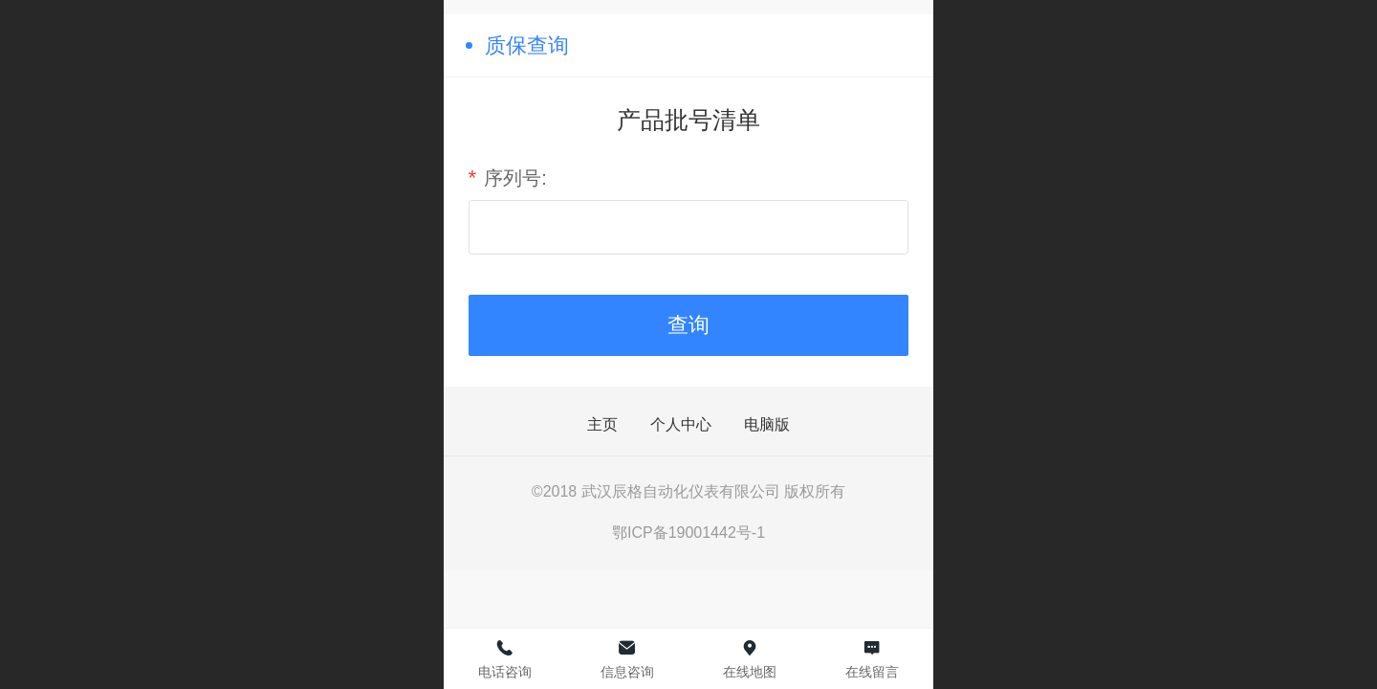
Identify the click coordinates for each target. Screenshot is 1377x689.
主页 (602, 425)
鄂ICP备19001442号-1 (688, 532)
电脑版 (767, 425)
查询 (688, 325)
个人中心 (680, 425)
